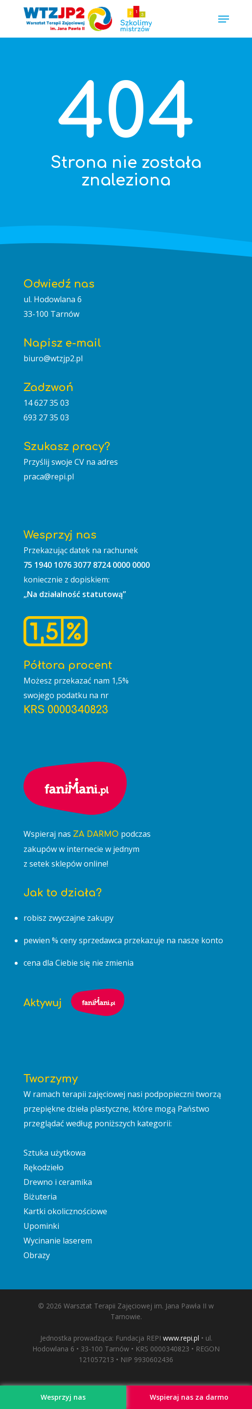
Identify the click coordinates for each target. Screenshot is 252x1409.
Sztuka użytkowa (54, 1152)
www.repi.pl (181, 1338)
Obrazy (36, 1255)
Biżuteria (40, 1196)
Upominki (41, 1226)
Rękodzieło (43, 1167)
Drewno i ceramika (57, 1182)
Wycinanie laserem (57, 1240)
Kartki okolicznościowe (65, 1211)
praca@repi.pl (48, 476)
